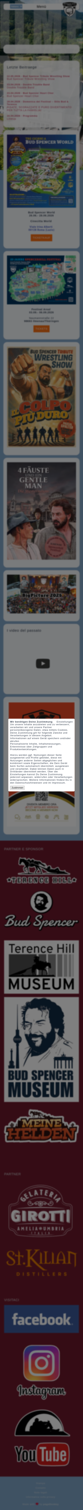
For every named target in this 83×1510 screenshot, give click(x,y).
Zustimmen (17, 787)
